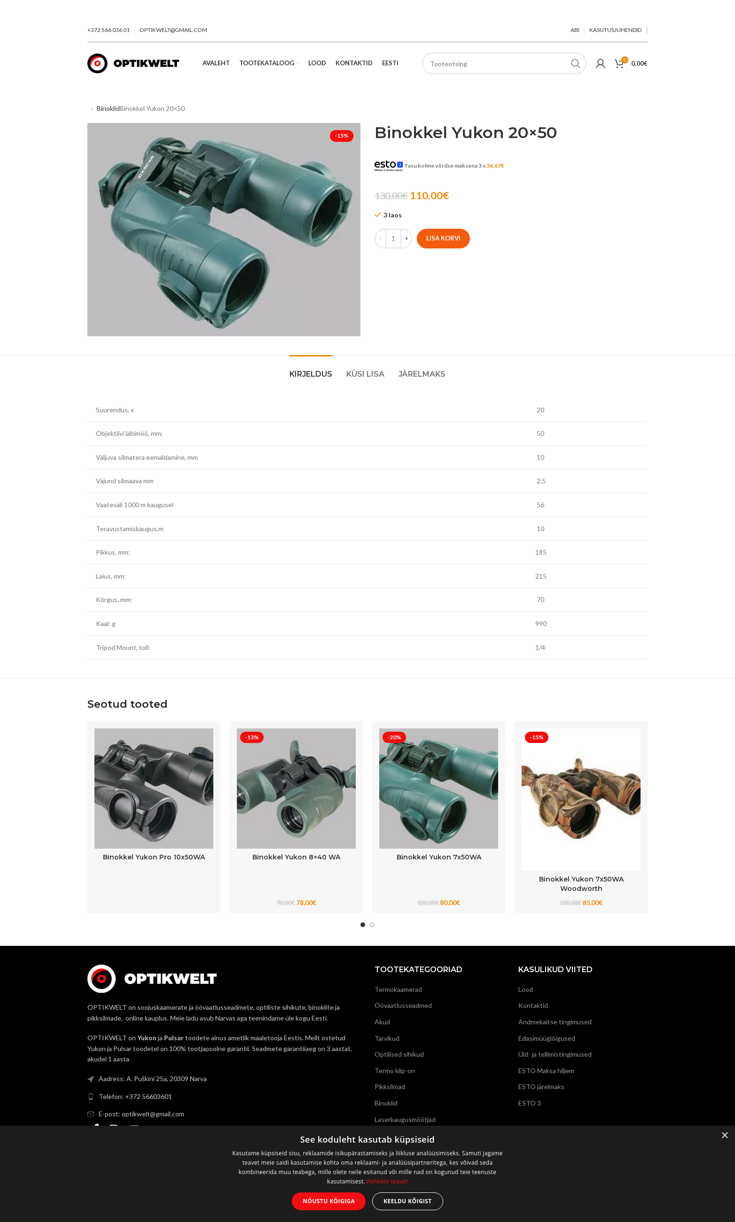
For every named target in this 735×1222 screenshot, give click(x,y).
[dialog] (367, 1174)
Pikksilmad (390, 1087)
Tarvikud (387, 1038)
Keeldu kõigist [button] (407, 1201)
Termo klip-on (395, 1071)
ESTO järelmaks (541, 1087)
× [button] (724, 1135)
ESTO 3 (529, 1103)
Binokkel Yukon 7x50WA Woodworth (581, 884)
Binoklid (108, 108)
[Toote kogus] (393, 238)
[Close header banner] (723, 9)
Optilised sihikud (399, 1054)
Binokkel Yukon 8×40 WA (296, 857)
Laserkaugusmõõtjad (405, 1119)
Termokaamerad (398, 989)
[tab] (310, 369)
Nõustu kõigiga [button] (329, 1201)
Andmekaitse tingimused (555, 1022)
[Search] (504, 63)
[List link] (223, 1079)
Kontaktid (533, 1005)
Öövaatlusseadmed (403, 1005)
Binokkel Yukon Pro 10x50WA (154, 857)
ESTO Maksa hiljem (546, 1071)
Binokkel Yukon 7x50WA (439, 857)
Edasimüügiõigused (546, 1038)
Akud (382, 1022)
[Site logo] (133, 63)
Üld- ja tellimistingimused (555, 1054)
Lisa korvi (443, 238)
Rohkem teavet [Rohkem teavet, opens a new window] (387, 1181)
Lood (525, 989)
